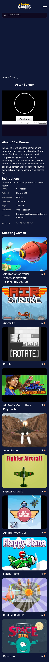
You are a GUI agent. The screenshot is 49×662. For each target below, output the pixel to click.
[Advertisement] (24, 47)
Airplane (20, 205)
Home (5, 77)
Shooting (14, 77)
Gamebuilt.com (23, 210)
